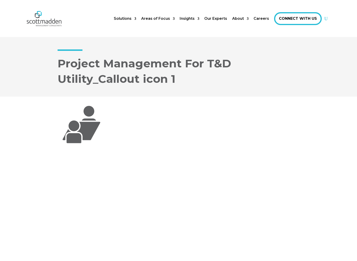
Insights (187, 18)
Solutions (123, 18)
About (238, 18)
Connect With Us (298, 18)
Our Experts (215, 18)
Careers (261, 18)
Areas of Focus (155, 18)
